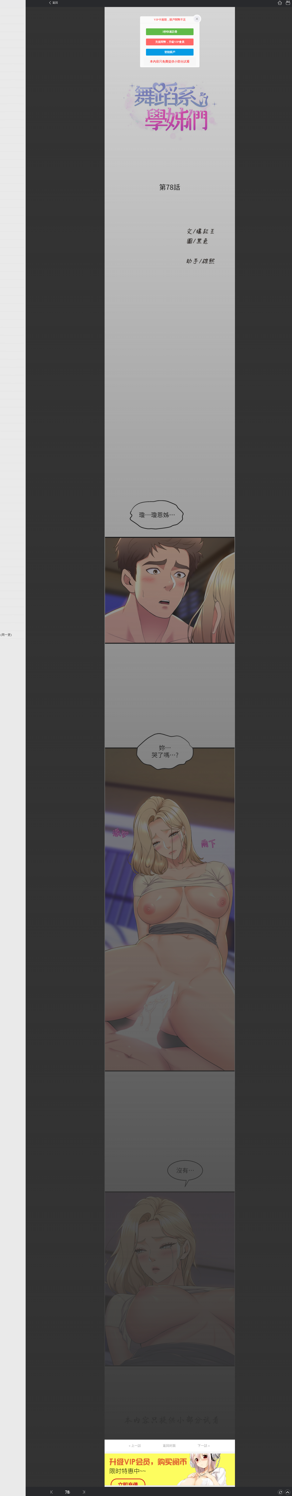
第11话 (7, 83)
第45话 (8, 355)
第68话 (8, 539)
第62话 (8, 491)
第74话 (8, 587)
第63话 (8, 499)
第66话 (8, 523)
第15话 (8, 115)
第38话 (8, 299)
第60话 (8, 475)
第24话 (8, 187)
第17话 (8, 131)
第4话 (7, 28)
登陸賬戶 (169, 52)
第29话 (8, 227)
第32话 (8, 251)
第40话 (8, 315)
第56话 (8, 443)
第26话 (8, 203)
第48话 (8, 379)
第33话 (8, 259)
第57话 (8, 451)
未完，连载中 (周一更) (18, 634)
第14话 (8, 107)
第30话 (8, 235)
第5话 (7, 36)
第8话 (7, 60)
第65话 (8, 515)
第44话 (8, 347)
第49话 (8, 387)
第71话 (8, 563)
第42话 (8, 331)
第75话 (8, 595)
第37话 (8, 291)
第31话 (8, 243)
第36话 (8, 283)
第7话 (7, 52)
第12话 (8, 91)
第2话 (7, 12)
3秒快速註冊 (169, 31)
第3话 (7, 20)
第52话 (8, 411)
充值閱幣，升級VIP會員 (169, 41)
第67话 (8, 531)
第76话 (8, 603)
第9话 (7, 67)
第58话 (8, 459)
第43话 (8, 339)
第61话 (8, 483)
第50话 (8, 395)
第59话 (8, 467)
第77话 (8, 611)
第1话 (7, 4)
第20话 (8, 155)
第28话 (8, 219)
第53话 (8, 419)
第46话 (8, 363)
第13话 (8, 99)
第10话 (8, 75)
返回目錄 (11, 646)
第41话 (8, 323)
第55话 (8, 435)
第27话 (8, 211)
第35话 (8, 275)
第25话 (8, 195)
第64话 (8, 507)
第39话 (8, 307)
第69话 (8, 547)
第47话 (8, 371)
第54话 (8, 427)
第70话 (8, 555)
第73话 (8, 579)
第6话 (7, 44)
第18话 (8, 139)
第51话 (8, 403)
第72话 (8, 571)
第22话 (8, 171)
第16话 (8, 123)
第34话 (8, 267)
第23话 (8, 179)
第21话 (8, 163)
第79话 (8, 626)
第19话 (8, 147)
